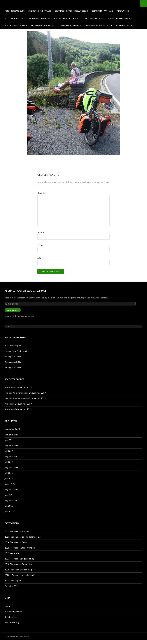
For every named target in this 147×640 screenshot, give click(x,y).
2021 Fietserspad (13, 345)
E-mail (41, 245)
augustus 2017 (11, 456)
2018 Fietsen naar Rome (15, 25)
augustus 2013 (11, 500)
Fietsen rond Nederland (16, 351)
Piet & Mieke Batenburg (14, 11)
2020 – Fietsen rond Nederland (19, 575)
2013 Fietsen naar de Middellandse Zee (71, 11)
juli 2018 (9, 451)
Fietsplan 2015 (123, 11)
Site (39, 257)
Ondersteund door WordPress (17, 636)
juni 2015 (9, 478)
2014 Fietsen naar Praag (102, 11)
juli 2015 (9, 473)
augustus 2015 (11, 467)
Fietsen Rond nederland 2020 (97, 25)
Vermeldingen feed (13, 611)
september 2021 (12, 429)
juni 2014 (9, 495)
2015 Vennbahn (11, 18)
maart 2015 (10, 484)
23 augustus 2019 (13, 356)
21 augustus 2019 (13, 367)
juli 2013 (9, 506)
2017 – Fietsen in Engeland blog (67, 18)
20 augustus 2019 (23, 409)
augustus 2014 (11, 489)
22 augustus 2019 (13, 362)
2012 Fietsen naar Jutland (39, 11)
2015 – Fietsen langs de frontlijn (35, 18)
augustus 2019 (11, 434)
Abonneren (12, 310)
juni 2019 (9, 440)
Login (7, 606)
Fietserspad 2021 (123, 25)
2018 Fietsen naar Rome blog (120, 18)
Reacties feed (11, 617)
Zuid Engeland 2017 (93, 18)
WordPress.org (12, 622)
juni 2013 (9, 511)
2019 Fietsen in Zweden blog (43, 25)
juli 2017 (9, 462)
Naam (41, 232)
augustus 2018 (11, 445)
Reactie (42, 193)
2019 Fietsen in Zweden (69, 25)
